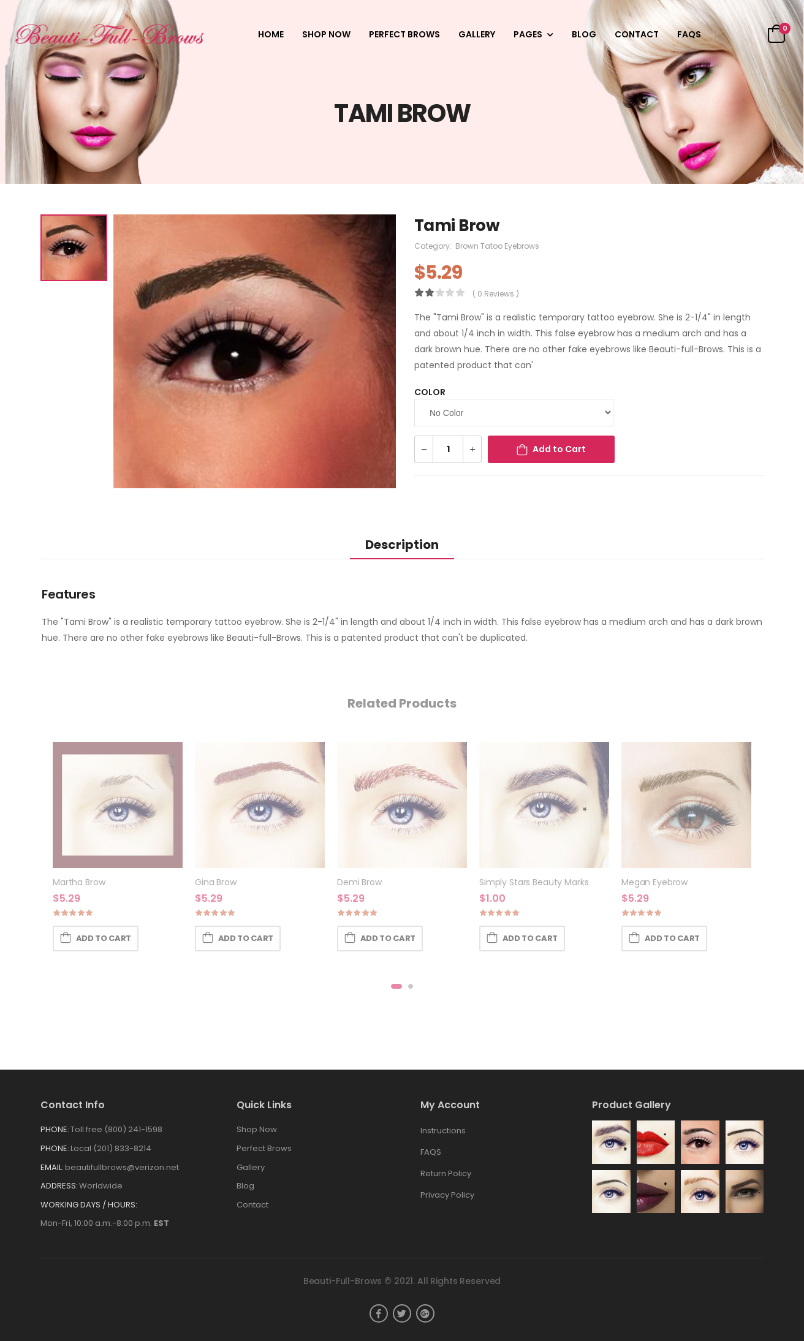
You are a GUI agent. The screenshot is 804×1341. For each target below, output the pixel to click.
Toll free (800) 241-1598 (116, 1129)
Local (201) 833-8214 (110, 1148)
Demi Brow (359, 882)
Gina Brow (216, 882)
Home (271, 34)
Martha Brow (79, 882)
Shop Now (326, 34)
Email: (52, 1167)
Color (430, 392)
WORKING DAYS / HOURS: (88, 1205)
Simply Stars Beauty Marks (534, 882)
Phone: (54, 1129)
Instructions (443, 1130)
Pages (528, 34)
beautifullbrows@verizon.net (122, 1167)
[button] (396, 986)
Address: (59, 1186)
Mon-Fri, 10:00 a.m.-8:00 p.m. (104, 1223)
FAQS (689, 34)
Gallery (476, 34)
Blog (584, 34)
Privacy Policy (447, 1195)
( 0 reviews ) (495, 294)
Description (402, 544)
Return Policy (445, 1173)
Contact (637, 34)
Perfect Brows (404, 34)
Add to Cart (559, 449)
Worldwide (101, 1186)
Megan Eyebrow (654, 882)
